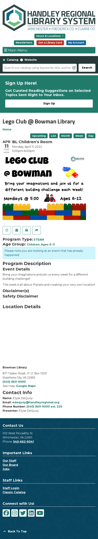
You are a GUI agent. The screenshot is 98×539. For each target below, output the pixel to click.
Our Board (10, 465)
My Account (76, 42)
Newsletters (24, 42)
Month (65, 135)
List (53, 135)
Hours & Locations (48, 36)
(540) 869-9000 (14, 381)
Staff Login (11, 488)
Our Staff (9, 460)
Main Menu (15, 50)
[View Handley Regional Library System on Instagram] (14, 513)
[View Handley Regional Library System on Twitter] (23, 513)
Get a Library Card (50, 42)
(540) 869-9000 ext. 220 (44, 406)
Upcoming (39, 135)
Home (7, 129)
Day (90, 135)
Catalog (12, 59)
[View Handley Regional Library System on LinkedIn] (31, 513)
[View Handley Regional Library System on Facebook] (6, 513)
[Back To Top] (49, 531)
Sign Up (49, 103)
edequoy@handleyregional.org (35, 402)
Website (30, 59)
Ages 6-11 (48, 244)
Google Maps (26, 386)
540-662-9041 (23, 441)
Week (79, 135)
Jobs (6, 469)
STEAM (39, 239)
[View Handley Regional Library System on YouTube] (40, 513)
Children (33, 244)
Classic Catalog (14, 492)
